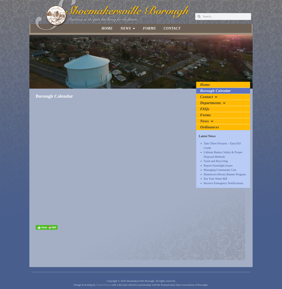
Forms (149, 28)
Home (107, 28)
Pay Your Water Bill (215, 178)
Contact (172, 28)
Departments (212, 103)
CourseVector (103, 284)
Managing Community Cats (220, 169)
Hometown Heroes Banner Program (225, 174)
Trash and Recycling (216, 161)
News (127, 28)
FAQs (204, 109)
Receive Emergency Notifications (223, 183)
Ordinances (209, 127)
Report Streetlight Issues (218, 165)
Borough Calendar (215, 91)
